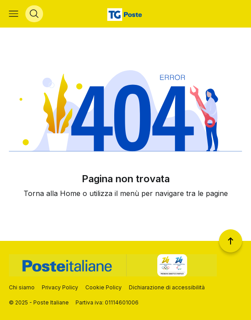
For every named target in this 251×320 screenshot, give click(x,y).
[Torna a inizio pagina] (230, 240)
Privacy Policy (60, 287)
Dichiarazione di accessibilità (167, 287)
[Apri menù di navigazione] (13, 14)
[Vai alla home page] (125, 13)
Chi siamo (22, 287)
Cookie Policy (103, 287)
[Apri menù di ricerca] (34, 14)
